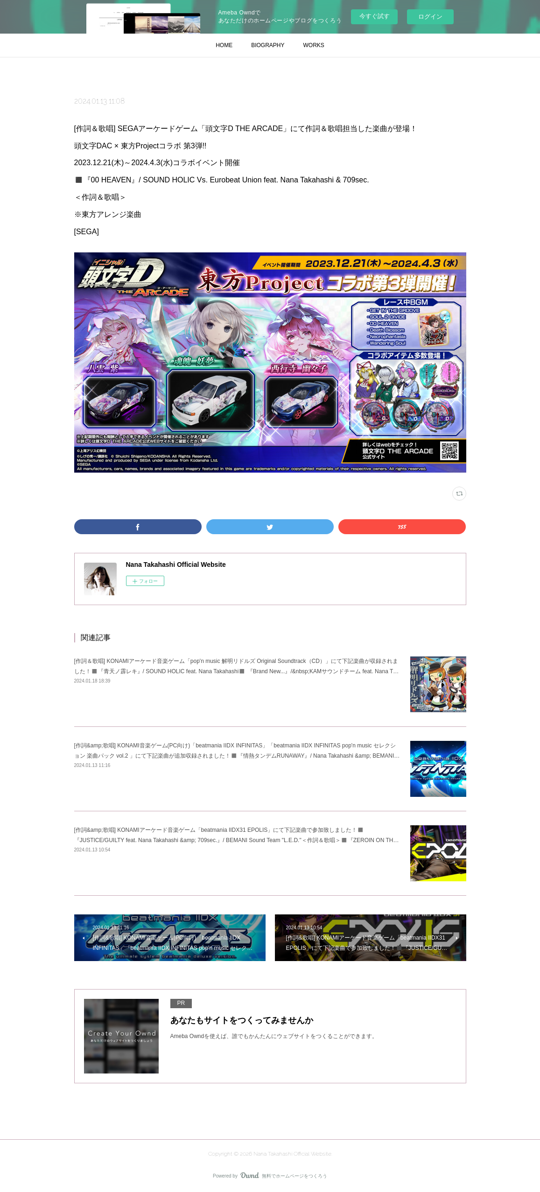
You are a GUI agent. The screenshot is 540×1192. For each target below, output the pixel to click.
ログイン (430, 16)
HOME (224, 45)
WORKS (313, 45)
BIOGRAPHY (267, 45)
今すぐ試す (374, 16)
